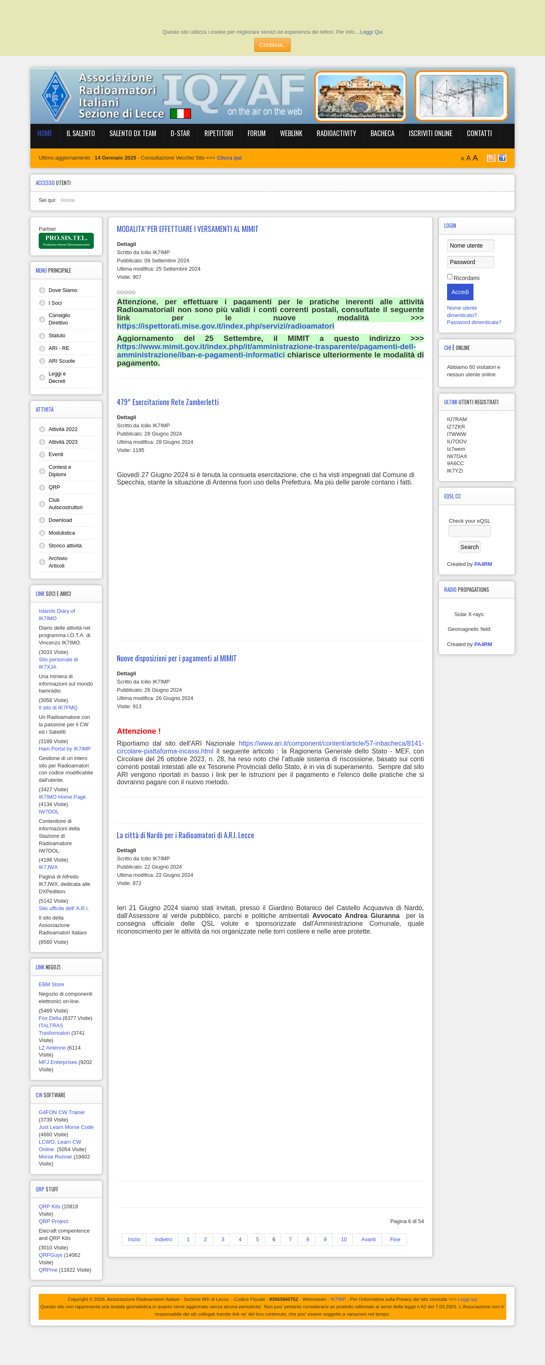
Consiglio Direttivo (59, 319)
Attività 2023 (63, 442)
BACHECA (382, 133)
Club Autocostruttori (66, 503)
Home (44, 133)
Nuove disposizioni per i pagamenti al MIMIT (177, 658)
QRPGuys (51, 1255)
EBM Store (51, 984)
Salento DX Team (132, 133)
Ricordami (467, 278)
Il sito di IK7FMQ (58, 708)
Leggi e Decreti (57, 377)
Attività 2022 (63, 429)
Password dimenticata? (474, 322)
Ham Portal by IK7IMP (65, 749)
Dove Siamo (63, 290)
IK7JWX (48, 867)
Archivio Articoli (58, 562)
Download (60, 520)
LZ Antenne (52, 1048)
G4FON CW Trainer (62, 1112)
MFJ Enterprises (58, 1062)
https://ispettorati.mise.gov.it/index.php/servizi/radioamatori (225, 326)
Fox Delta (50, 1018)
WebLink (291, 133)
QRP (54, 487)
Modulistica (62, 533)
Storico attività (65, 545)
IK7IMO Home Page (62, 797)
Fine (395, 1239)
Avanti (368, 1239)
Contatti (479, 133)
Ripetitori (218, 133)
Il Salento (81, 133)
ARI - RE (59, 348)
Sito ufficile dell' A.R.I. (64, 908)
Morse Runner (55, 1157)
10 (344, 1239)
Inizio (134, 1239)
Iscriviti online (430, 133)
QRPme (48, 1270)
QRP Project (53, 1221)
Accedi (460, 292)
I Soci (55, 303)
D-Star (180, 133)
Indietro (163, 1239)
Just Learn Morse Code (66, 1127)
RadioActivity (336, 133)
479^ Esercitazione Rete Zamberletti (168, 401)
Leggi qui (468, 1299)
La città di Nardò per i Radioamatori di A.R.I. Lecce (185, 835)
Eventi (56, 454)
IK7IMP (338, 1299)
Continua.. (273, 45)
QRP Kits (49, 1206)
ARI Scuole (62, 361)
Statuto (57, 335)
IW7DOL (49, 812)
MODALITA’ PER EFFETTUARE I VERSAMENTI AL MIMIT (188, 228)
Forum (257, 133)
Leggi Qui (371, 32)
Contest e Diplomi (60, 470)
